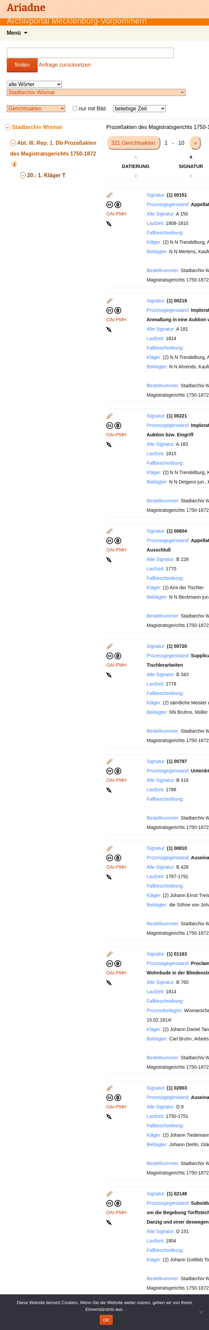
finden (22, 65)
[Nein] (200, 1312)
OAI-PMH (116, 214)
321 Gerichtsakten (133, 143)
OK (106, 1320)
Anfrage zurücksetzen (65, 65)
